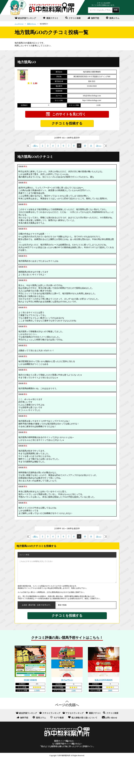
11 (91, 151)
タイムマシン (67, 686)
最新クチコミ (52, 18)
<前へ (35, 151)
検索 (115, 10)
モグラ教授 (59, 723)
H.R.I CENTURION (103, 686)
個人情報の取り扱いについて (84, 723)
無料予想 (95, 18)
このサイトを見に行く (69, 120)
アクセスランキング (75, 719)
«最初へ (28, 151)
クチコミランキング (51, 719)
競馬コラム (114, 18)
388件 (110, 696)
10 (85, 151)
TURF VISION (30, 686)
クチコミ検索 (75, 18)
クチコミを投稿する (67, 129)
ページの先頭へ (67, 711)
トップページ (19, 24)
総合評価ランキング (27, 18)
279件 (74, 696)
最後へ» (105, 151)
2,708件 (37, 696)
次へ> (98, 151)
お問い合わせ (111, 723)
